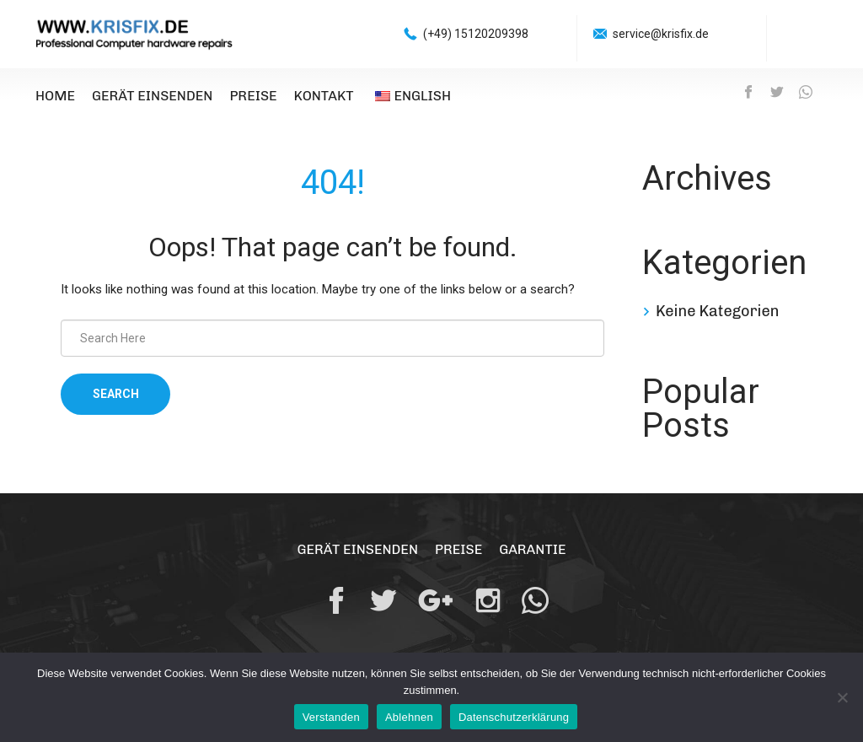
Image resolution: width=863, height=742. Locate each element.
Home (55, 96)
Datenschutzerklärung (513, 717)
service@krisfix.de (661, 33)
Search (116, 394)
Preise (252, 96)
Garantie (532, 549)
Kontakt (324, 96)
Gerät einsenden (152, 96)
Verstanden (331, 717)
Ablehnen (409, 717)
